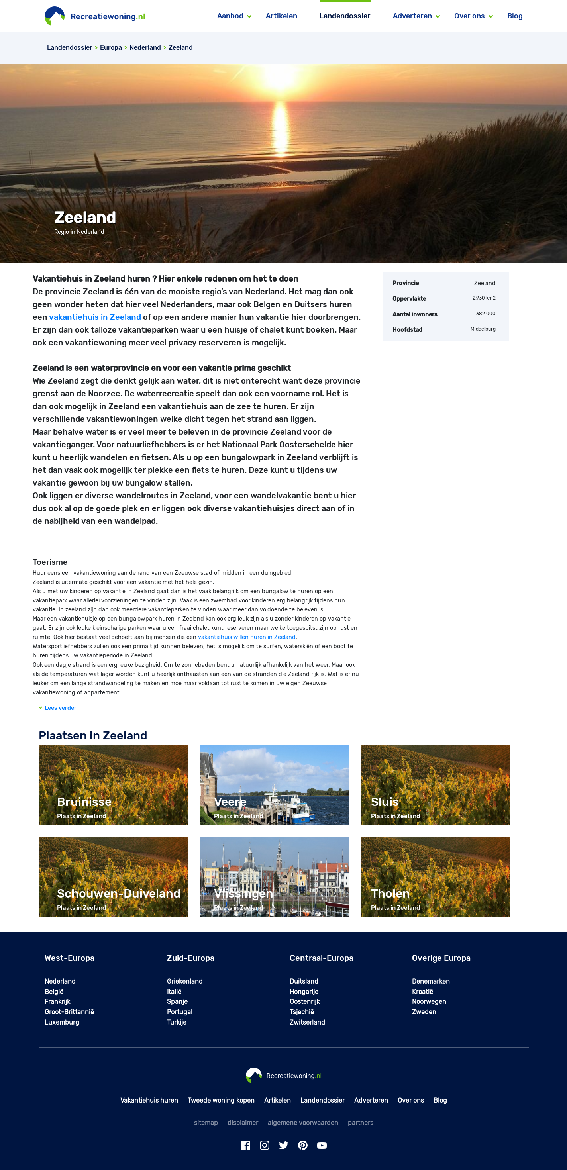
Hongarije (304, 992)
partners (360, 1123)
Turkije (176, 1022)
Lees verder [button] (58, 708)
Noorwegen (429, 1001)
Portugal (179, 1012)
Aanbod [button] (230, 16)
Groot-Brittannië (69, 1012)
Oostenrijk (305, 1001)
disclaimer (243, 1123)
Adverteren (371, 1100)
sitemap (206, 1123)
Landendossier (345, 16)
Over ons (411, 1100)
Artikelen (281, 16)
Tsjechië (302, 1012)
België (54, 992)
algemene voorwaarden (303, 1123)
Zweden (424, 1012)
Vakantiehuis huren (149, 1100)
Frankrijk (57, 1001)
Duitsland (304, 981)
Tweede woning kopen (221, 1100)
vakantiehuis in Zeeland (95, 317)
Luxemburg (62, 1022)
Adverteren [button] (412, 16)
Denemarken (431, 981)
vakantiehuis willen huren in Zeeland (247, 637)
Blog (515, 16)
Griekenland (185, 981)
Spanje (177, 1001)
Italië (174, 992)
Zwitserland (307, 1022)
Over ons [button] (469, 16)
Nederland (60, 981)
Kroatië (422, 992)
